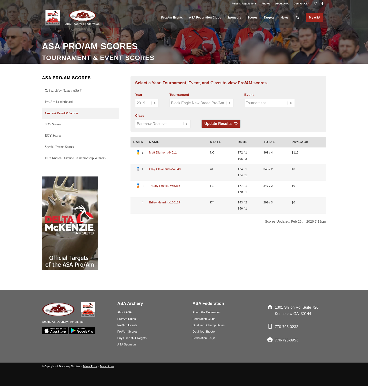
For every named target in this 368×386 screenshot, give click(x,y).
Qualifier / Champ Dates (208, 325)
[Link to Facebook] (322, 3)
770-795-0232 (286, 327)
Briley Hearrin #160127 (164, 202)
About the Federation (206, 312)
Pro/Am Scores (127, 331)
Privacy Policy (90, 366)
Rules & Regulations (244, 3)
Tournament (179, 95)
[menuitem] (244, 3)
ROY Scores (53, 135)
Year (138, 95)
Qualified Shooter (204, 331)
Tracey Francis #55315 (164, 185)
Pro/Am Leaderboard (59, 102)
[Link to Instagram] (315, 3)
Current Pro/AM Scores (61, 113)
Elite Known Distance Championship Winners (75, 158)
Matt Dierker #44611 (163, 152)
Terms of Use (107, 366)
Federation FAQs (203, 338)
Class (139, 115)
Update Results (221, 124)
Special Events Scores (59, 147)
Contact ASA (301, 3)
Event (249, 95)
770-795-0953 (286, 340)
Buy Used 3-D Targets (132, 338)
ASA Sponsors (127, 344)
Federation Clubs (203, 319)
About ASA (282, 3)
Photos (265, 3)
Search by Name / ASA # (63, 90)
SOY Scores (53, 124)
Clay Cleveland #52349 (164, 169)
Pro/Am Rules (126, 319)
